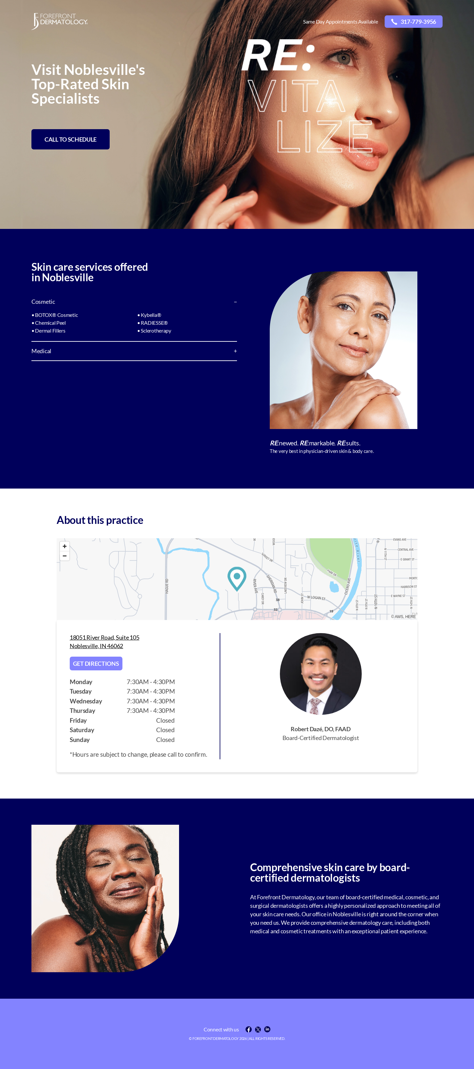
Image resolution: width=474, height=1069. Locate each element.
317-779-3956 (413, 21)
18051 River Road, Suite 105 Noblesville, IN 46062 (104, 641)
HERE (410, 616)
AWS (399, 616)
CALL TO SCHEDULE (71, 139)
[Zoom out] (64, 555)
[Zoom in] (64, 546)
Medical (41, 350)
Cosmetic (43, 301)
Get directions (96, 663)
